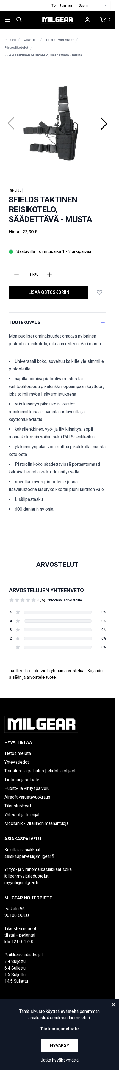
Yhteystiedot (16, 762)
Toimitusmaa (62, 5)
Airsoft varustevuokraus (27, 797)
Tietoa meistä (17, 753)
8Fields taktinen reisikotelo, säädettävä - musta (43, 55)
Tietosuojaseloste (21, 779)
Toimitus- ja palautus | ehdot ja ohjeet (40, 770)
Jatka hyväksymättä (60, 1060)
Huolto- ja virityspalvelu (26, 788)
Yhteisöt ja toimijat (22, 814)
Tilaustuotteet (17, 806)
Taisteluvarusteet (60, 40)
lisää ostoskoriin (48, 292)
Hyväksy (59, 1045)
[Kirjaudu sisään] (87, 19)
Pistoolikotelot (16, 47)
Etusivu (10, 40)
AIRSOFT (30, 40)
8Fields (15, 190)
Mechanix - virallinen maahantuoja (36, 823)
